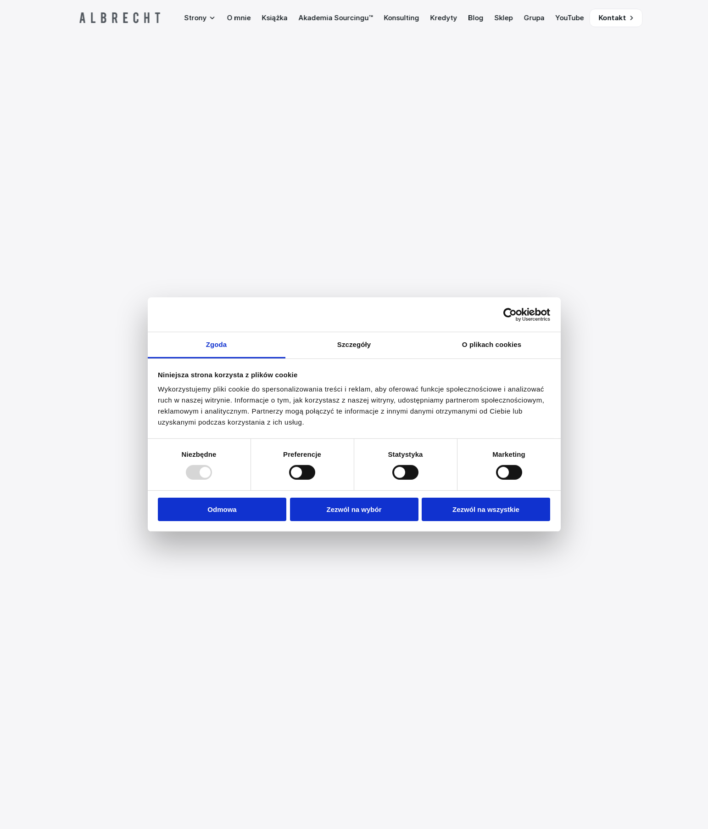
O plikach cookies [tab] (491, 344)
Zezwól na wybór (353, 509)
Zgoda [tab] (216, 344)
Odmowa (221, 509)
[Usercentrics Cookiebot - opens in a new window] (510, 314)
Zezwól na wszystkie (485, 509)
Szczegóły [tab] (354, 344)
